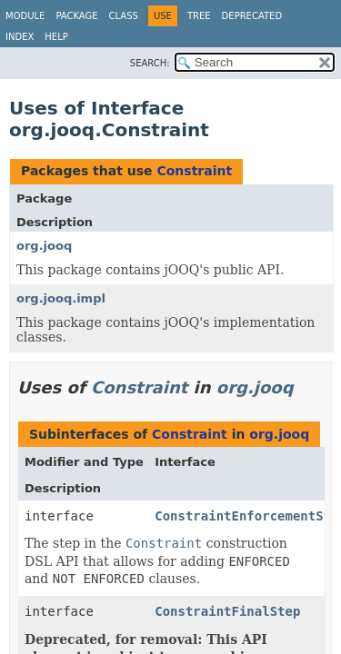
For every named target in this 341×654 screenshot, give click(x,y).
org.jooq (44, 246)
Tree (199, 16)
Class (123, 16)
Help (56, 37)
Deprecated (252, 16)
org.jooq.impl (60, 298)
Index (19, 37)
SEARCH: (150, 63)
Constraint (194, 171)
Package (76, 16)
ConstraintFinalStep (227, 611)
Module (25, 16)
